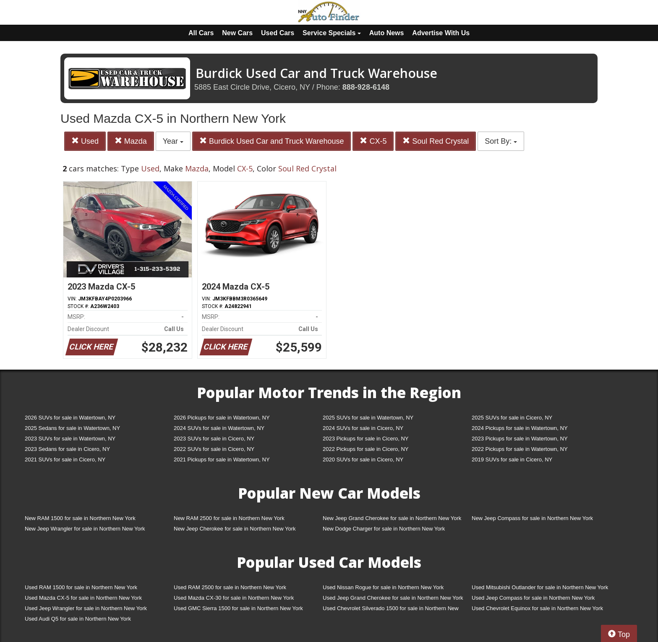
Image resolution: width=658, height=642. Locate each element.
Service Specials (332, 32)
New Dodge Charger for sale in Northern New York (384, 529)
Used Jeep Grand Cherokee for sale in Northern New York (393, 598)
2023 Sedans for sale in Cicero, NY (67, 449)
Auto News (386, 32)
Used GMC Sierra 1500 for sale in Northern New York (238, 608)
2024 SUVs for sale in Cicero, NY (363, 428)
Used (85, 141)
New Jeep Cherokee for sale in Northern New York (234, 529)
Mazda (131, 141)
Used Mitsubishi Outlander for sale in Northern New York (540, 587)
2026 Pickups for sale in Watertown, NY (222, 417)
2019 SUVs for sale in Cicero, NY (512, 459)
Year (173, 141)
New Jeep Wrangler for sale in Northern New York (85, 529)
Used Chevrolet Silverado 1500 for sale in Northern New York (391, 610)
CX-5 (373, 141)
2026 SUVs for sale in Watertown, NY (70, 417)
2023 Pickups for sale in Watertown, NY (520, 438)
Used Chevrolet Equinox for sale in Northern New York (537, 608)
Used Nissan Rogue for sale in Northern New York (383, 587)
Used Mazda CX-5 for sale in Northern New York (83, 598)
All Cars (201, 32)
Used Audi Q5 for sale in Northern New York (78, 619)
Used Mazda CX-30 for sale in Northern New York (234, 598)
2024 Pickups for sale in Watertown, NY (520, 428)
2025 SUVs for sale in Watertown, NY (368, 417)
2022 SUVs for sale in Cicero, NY (214, 449)
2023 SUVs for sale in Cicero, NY (214, 438)
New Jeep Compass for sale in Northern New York (532, 518)
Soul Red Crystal (435, 141)
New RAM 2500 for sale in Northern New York (229, 518)
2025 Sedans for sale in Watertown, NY (72, 428)
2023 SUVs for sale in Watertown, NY (70, 438)
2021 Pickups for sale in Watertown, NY (222, 459)
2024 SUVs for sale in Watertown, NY (219, 428)
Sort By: (501, 141)
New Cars (237, 32)
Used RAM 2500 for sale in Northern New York (230, 587)
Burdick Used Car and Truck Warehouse (271, 141)
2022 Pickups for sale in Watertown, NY (520, 449)
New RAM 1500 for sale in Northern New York (80, 518)
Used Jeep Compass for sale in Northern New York (533, 598)
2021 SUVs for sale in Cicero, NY (65, 459)
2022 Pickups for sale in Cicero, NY (365, 449)
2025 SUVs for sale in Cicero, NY (512, 417)
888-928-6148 (365, 87)
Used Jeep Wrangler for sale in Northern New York (86, 608)
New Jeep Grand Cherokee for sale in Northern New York (392, 518)
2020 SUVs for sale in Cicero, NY (363, 459)
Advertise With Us (441, 32)
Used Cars (277, 32)
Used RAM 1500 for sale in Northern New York (81, 587)
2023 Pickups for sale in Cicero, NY (365, 438)
